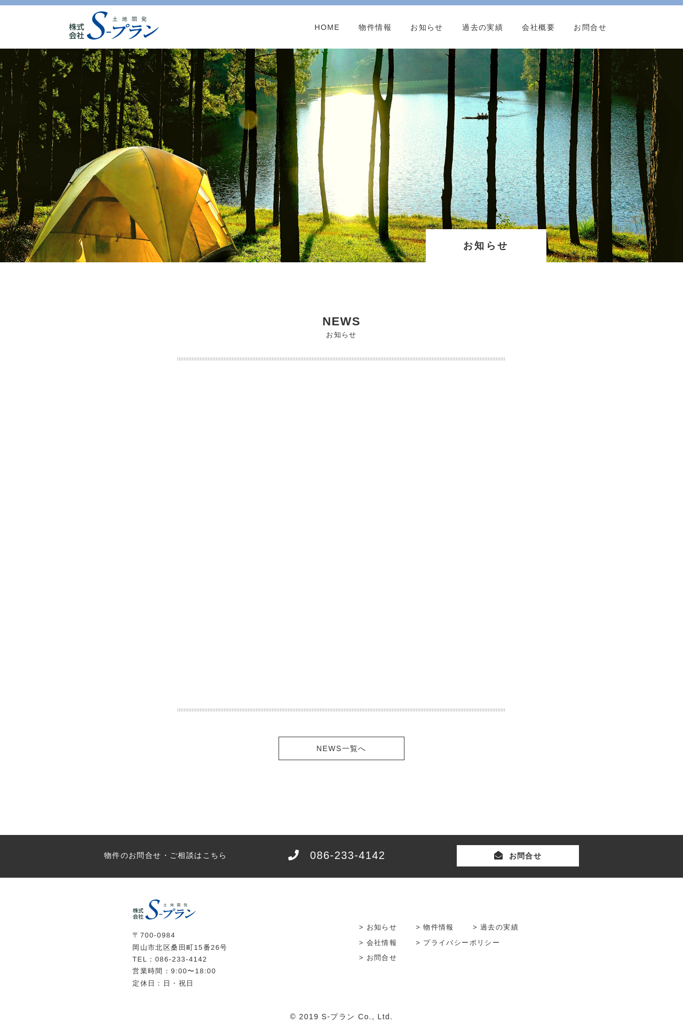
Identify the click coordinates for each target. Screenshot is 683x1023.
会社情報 (382, 943)
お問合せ (590, 27)
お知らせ (426, 27)
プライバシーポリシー (461, 943)
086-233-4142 (347, 855)
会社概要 (538, 27)
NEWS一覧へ (341, 748)
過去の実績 (482, 27)
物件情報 (375, 27)
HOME (327, 27)
